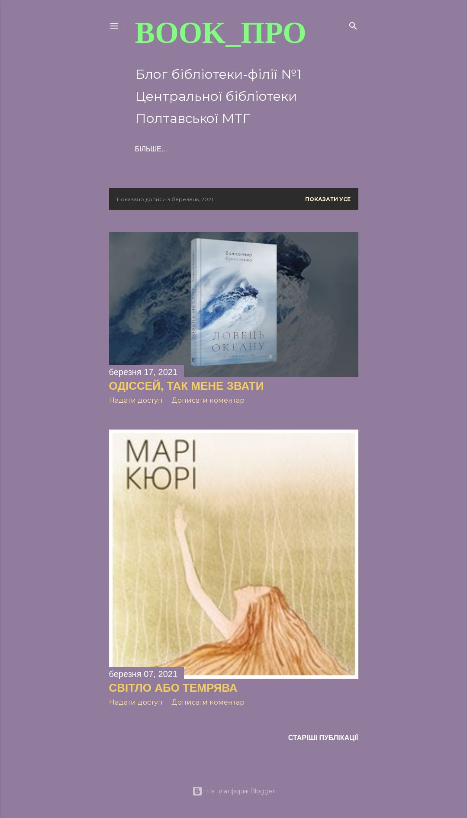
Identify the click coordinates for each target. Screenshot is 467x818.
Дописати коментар (208, 400)
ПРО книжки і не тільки (179, 149)
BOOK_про (220, 32)
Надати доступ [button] (136, 400)
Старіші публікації (323, 737)
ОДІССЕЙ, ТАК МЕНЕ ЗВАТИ (186, 385)
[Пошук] (353, 24)
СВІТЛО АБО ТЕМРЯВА (173, 687)
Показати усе (328, 199)
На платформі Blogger (233, 791)
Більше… (245, 149)
